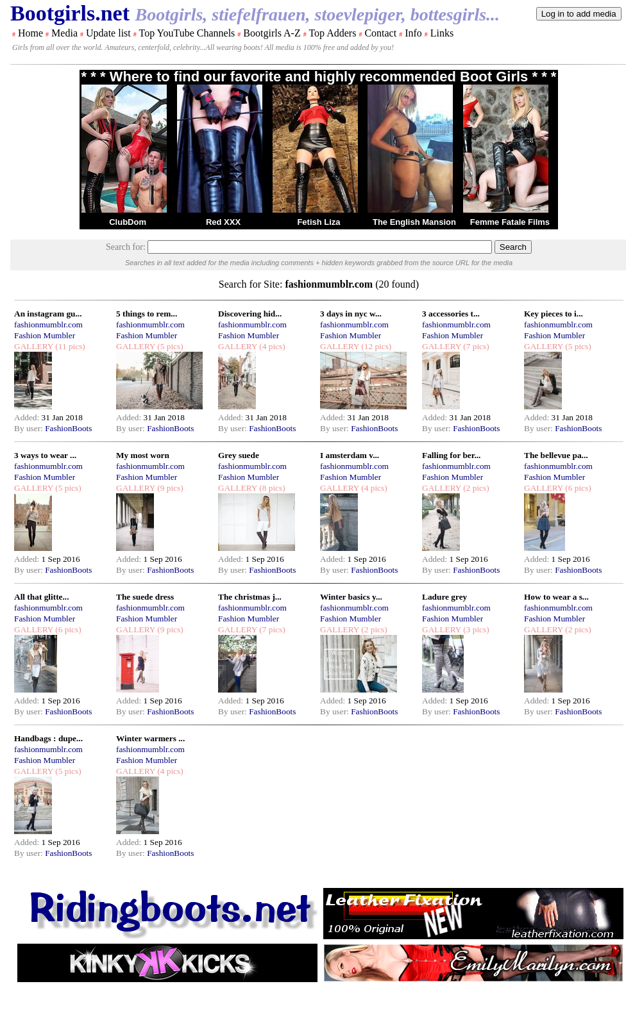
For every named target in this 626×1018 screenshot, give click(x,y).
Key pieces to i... (553, 313)
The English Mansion (414, 222)
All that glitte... (41, 597)
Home (30, 33)
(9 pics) (169, 488)
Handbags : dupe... (48, 738)
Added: (28, 417)
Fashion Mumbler (44, 335)
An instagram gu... (48, 313)
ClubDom (127, 222)
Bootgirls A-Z (271, 33)
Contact (380, 33)
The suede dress (145, 597)
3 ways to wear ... (45, 455)
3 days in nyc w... (351, 313)
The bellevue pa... (556, 455)
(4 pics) (271, 346)
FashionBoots (68, 428)
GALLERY (33, 346)
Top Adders (332, 33)
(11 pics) (69, 346)
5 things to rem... (146, 313)
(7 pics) (475, 346)
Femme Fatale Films (510, 222)
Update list (108, 33)
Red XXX (223, 222)
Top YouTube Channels (187, 33)
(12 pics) (375, 346)
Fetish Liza (318, 222)
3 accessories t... (451, 313)
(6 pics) (577, 488)
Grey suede (238, 455)
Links (441, 33)
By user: (29, 428)
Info (413, 33)
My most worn (142, 455)
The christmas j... (250, 597)
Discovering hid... (250, 313)
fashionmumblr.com (48, 324)
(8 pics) (271, 488)
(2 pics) (475, 488)
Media (64, 33)
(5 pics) (169, 346)
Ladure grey (444, 597)
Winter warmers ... (150, 738)
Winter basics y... (351, 597)
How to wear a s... (556, 597)
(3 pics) (475, 629)
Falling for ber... (451, 455)
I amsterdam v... (349, 455)
